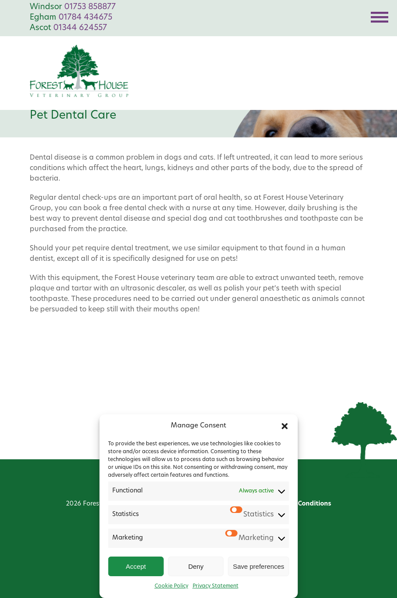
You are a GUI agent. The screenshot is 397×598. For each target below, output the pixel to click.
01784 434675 (85, 18)
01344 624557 (80, 28)
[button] (284, 426)
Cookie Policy (171, 586)
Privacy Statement (215, 586)
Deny (196, 566)
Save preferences (258, 566)
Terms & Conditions (301, 504)
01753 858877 (90, 7)
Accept (136, 566)
